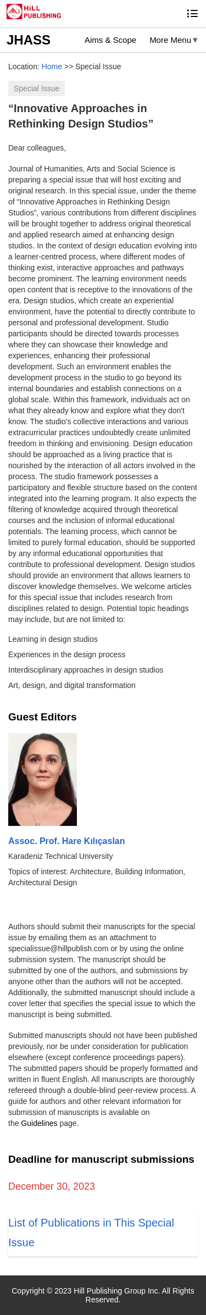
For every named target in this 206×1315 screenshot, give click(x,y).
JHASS (29, 39)
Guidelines (39, 1123)
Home (52, 66)
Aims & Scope (110, 40)
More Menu (170, 40)
